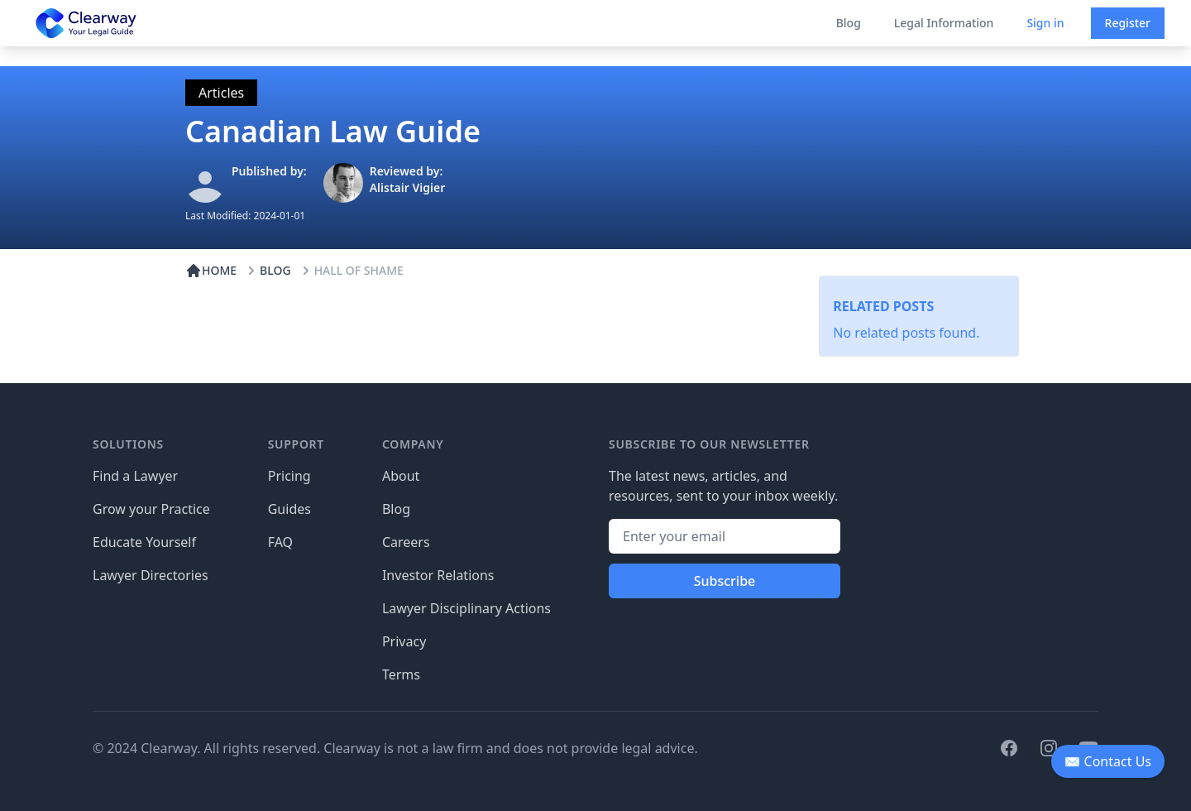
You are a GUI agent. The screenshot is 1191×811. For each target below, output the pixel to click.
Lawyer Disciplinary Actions (466, 608)
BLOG (267, 270)
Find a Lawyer (135, 476)
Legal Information (944, 23)
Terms (401, 674)
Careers (406, 542)
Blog (848, 23)
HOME (211, 270)
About (400, 476)
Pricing (289, 476)
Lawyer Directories (150, 575)
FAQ (280, 542)
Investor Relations (438, 575)
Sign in (1045, 23)
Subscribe (725, 581)
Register (1127, 23)
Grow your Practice (151, 509)
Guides (289, 509)
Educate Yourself (144, 542)
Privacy (404, 641)
